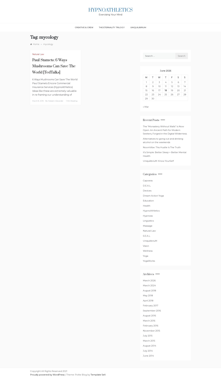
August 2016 (149, 315)
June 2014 (148, 355)
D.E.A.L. (147, 185)
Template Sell (98, 374)
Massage (147, 225)
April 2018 (148, 300)
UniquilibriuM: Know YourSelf (158, 161)
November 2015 (151, 330)
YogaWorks (149, 261)
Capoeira (148, 180)
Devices (147, 190)
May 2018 (148, 295)
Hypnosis (148, 215)
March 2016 (149, 320)
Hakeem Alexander (55, 101)
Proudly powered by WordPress (47, 374)
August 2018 (149, 290)
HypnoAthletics (110, 10)
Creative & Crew (84, 27)
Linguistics (148, 220)
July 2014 (148, 350)
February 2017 (150, 305)
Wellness (148, 251)
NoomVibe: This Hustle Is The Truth (162, 147)
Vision (146, 246)
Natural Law (38, 54)
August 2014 (149, 345)
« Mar (146, 106)
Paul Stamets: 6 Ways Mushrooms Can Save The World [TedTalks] (54, 66)
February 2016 (150, 325)
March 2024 (149, 285)
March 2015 (149, 340)
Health (146, 205)
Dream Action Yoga (153, 195)
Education (148, 200)
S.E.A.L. (146, 236)
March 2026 (149, 280)
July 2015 (148, 335)
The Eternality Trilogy (112, 27)
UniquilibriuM (138, 27)
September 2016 (152, 310)
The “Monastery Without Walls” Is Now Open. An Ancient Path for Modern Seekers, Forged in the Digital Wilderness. (165, 130)
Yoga (145, 256)
